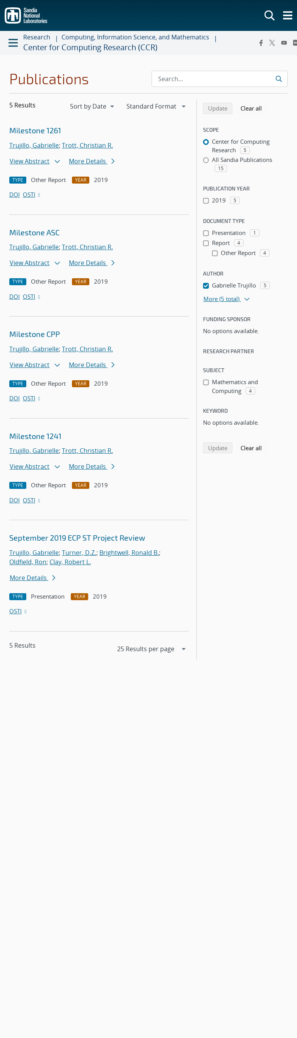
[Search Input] (220, 79)
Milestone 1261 (35, 130)
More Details (91, 161)
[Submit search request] (279, 79)
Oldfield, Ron (27, 562)
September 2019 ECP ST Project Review (77, 537)
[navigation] (92, 106)
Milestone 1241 (35, 436)
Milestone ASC (34, 232)
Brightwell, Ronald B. (129, 552)
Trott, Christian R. (87, 145)
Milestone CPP (34, 334)
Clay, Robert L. (70, 562)
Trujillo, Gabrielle (34, 145)
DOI (14, 194)
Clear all (254, 108)
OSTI (32, 194)
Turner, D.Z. (79, 552)
